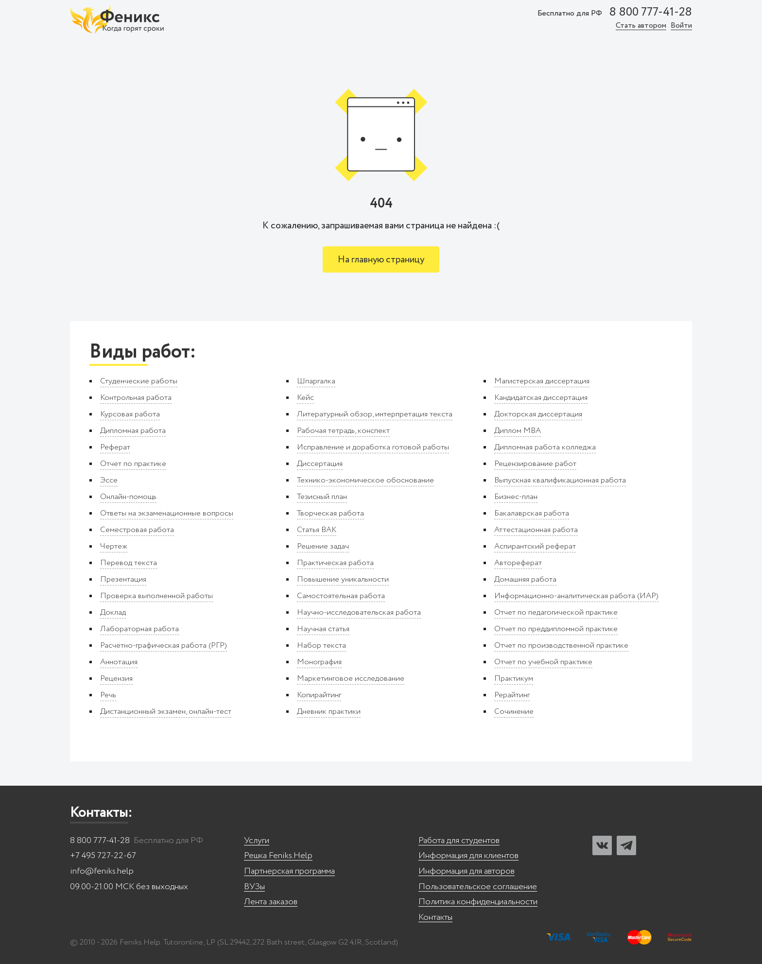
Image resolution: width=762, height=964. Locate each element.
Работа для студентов (459, 840)
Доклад (113, 612)
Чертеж (113, 546)
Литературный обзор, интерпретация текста (374, 414)
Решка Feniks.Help (278, 856)
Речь (108, 695)
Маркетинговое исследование (350, 678)
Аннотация (119, 662)
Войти (681, 26)
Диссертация (320, 463)
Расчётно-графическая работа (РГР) (163, 645)
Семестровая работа (137, 529)
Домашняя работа (525, 579)
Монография (319, 662)
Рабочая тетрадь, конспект (343, 430)
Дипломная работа (133, 430)
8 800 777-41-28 (650, 12)
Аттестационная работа (536, 529)
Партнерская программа (289, 871)
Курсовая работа (130, 414)
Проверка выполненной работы (156, 596)
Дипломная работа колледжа (545, 447)
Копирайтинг (319, 695)
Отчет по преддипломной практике (556, 629)
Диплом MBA (517, 430)
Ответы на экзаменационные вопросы (166, 513)
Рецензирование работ (535, 463)
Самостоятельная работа (341, 596)
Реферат (115, 447)
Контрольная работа (136, 397)
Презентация (123, 579)
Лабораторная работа (139, 629)
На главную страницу (381, 260)
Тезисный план (322, 496)
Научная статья (323, 629)
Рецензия (116, 678)
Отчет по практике (133, 463)
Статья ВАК (316, 529)
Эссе (109, 480)
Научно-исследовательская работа (359, 612)
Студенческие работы (138, 381)
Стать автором (641, 26)
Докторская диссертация (538, 414)
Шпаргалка (316, 381)
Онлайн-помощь (128, 496)
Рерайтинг (512, 695)
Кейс (305, 397)
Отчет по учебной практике (543, 662)
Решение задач (323, 546)
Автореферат (518, 562)
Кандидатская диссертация (541, 397)
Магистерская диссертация (541, 381)
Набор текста (321, 645)
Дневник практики (329, 711)
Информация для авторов (466, 871)
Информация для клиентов (468, 856)
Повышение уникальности (343, 579)
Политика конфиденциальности (477, 902)
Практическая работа (335, 562)
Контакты (435, 917)
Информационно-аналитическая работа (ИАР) (576, 596)
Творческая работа (330, 513)
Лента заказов (270, 902)
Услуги (256, 840)
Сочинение (514, 711)
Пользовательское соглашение (477, 887)
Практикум (513, 678)
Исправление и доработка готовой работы (373, 447)
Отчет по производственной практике (561, 645)
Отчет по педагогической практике (556, 612)
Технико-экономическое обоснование (365, 480)
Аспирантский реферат (535, 546)
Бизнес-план (515, 496)
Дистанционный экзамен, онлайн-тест (165, 711)
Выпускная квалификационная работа (560, 480)
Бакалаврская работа (531, 513)
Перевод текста (128, 562)
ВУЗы (254, 887)
